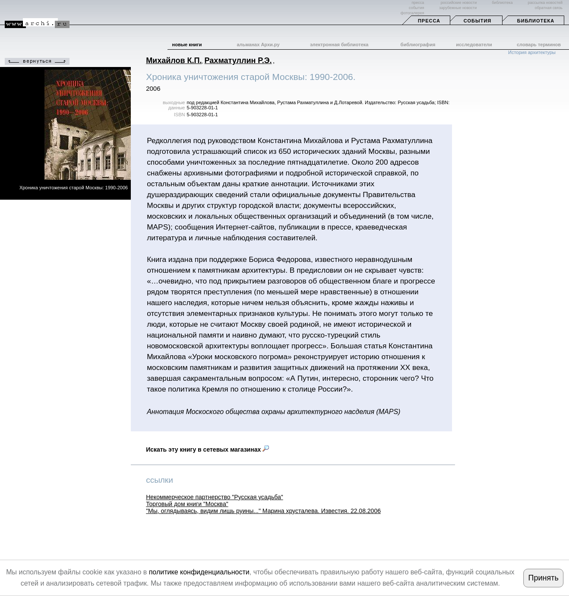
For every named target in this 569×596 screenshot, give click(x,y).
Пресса (429, 20)
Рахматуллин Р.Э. (238, 60)
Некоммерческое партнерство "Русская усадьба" (214, 497)
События (477, 20)
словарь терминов (539, 44)
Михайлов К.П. (174, 60)
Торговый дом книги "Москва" (187, 503)
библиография (418, 44)
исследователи (474, 44)
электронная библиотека (339, 44)
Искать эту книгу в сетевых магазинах (207, 449)
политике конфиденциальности (199, 572)
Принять (543, 578)
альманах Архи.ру (258, 44)
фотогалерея (412, 13)
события (416, 8)
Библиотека (535, 20)
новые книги (187, 44)
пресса (417, 2)
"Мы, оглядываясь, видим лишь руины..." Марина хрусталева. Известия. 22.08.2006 (263, 510)
